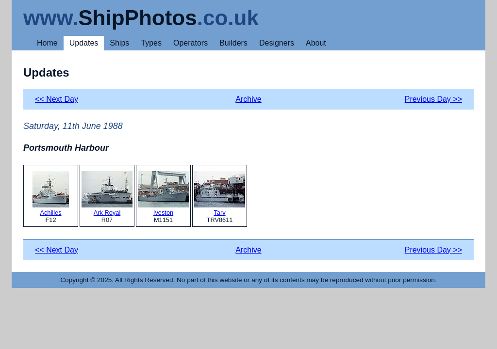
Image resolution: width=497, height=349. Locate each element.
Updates (84, 43)
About (316, 43)
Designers (276, 43)
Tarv (219, 193)
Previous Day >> (433, 99)
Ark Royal (107, 193)
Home (47, 43)
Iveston (163, 193)
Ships (119, 43)
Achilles (50, 193)
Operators (190, 43)
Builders (233, 43)
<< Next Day (56, 99)
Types (151, 43)
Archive (248, 99)
